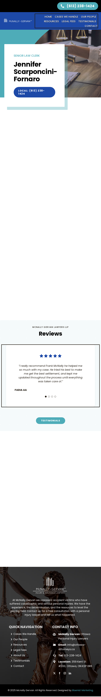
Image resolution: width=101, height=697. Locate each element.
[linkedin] (70, 680)
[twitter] (54, 680)
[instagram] (65, 680)
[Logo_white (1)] (50, 583)
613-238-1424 (72, 662)
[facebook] (59, 680)
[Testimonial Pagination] (46, 404)
